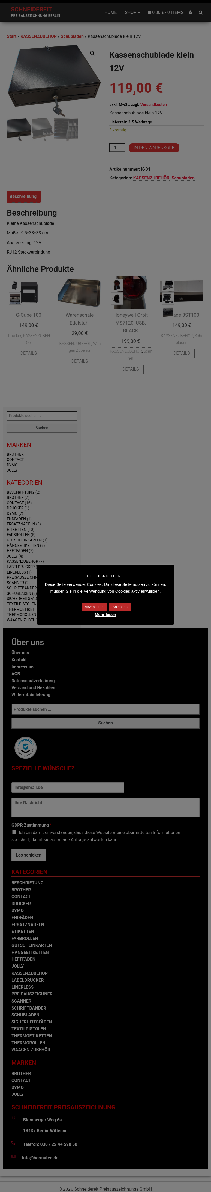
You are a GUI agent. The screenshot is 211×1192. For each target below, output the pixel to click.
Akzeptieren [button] (94, 607)
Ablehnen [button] (120, 607)
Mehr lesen (105, 614)
